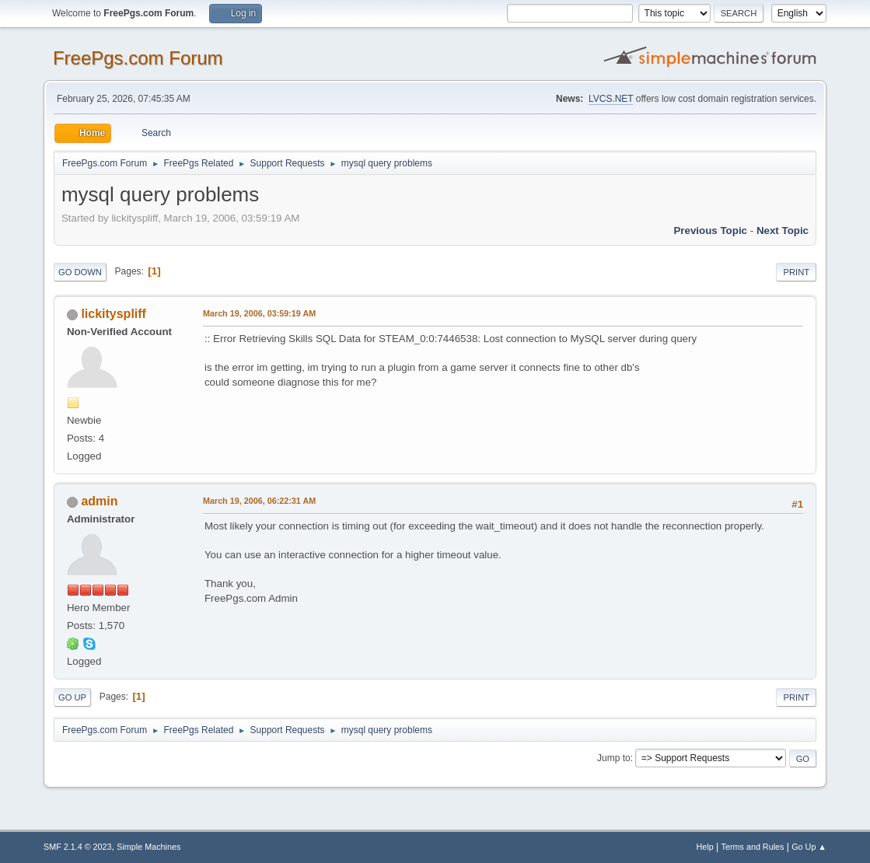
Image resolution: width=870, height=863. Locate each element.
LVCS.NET (611, 98)
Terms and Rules (753, 846)
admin (99, 501)
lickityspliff (113, 313)
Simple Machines (148, 846)
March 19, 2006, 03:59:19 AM (259, 313)
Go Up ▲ (808, 846)
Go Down (80, 272)
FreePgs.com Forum (138, 57)
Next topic (782, 230)
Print (796, 272)
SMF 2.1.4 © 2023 (78, 846)
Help (705, 846)
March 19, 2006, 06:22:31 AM (259, 500)
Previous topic (710, 230)
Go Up (72, 697)
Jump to (614, 758)
